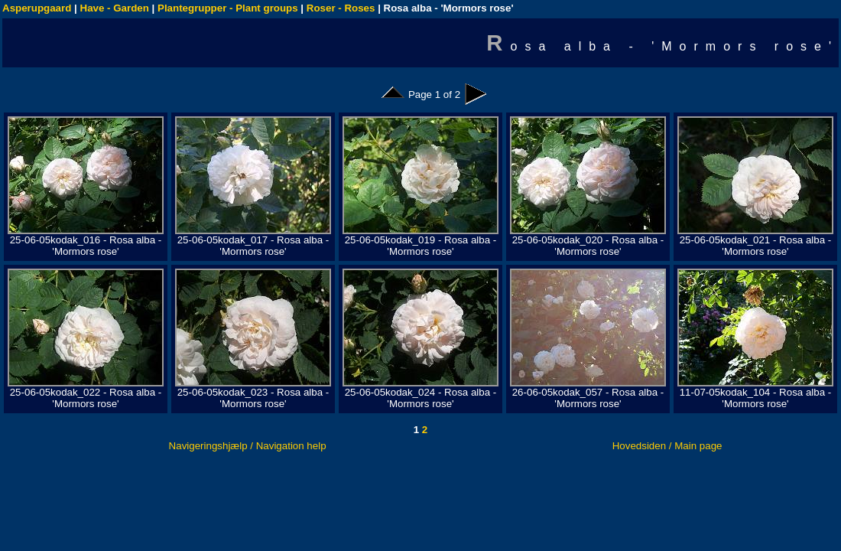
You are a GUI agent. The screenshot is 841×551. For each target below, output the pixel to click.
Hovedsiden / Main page (667, 446)
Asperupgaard (36, 8)
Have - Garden (114, 8)
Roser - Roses (341, 8)
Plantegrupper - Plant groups (227, 8)
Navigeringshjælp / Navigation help (247, 446)
